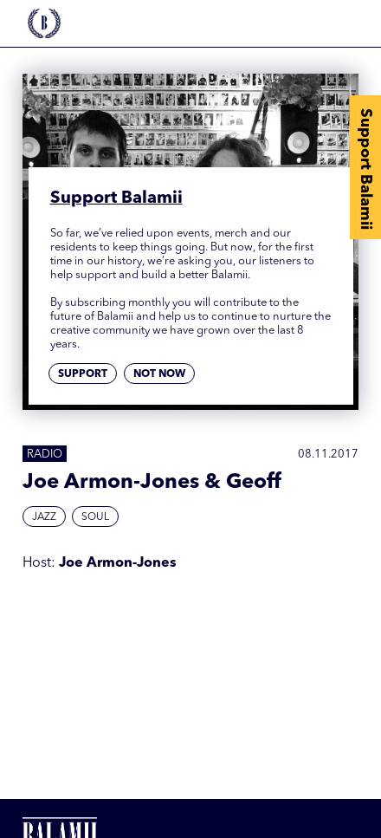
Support (82, 374)
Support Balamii (365, 169)
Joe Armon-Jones (118, 563)
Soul (95, 517)
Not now (159, 374)
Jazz (44, 517)
